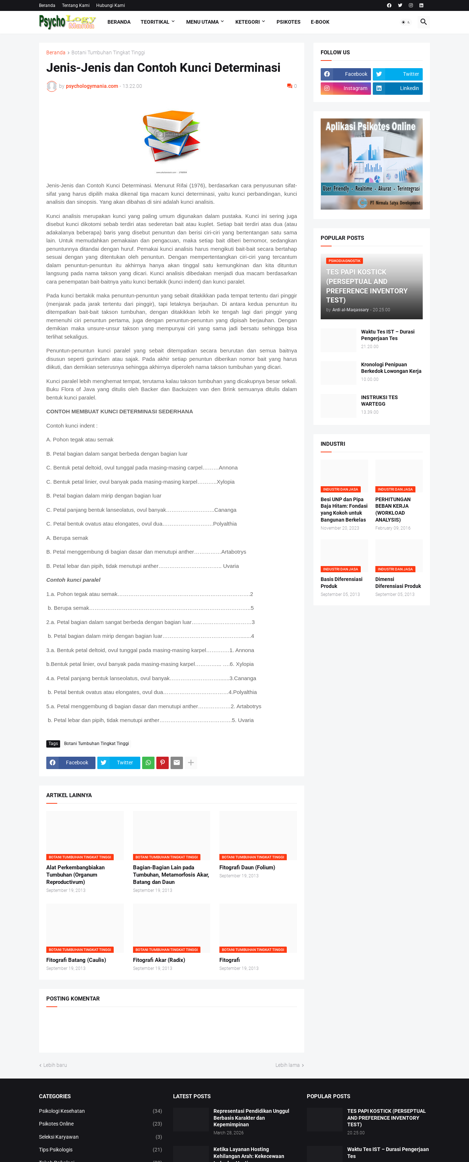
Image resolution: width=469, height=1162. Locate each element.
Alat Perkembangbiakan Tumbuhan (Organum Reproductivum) (75, 875)
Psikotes (289, 22)
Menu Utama (202, 22)
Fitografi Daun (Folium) (247, 867)
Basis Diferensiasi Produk (342, 582)
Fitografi (229, 960)
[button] (406, 22)
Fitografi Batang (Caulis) (76, 960)
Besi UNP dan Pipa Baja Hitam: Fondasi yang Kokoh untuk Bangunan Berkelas (344, 509)
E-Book (320, 22)
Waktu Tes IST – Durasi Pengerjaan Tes (388, 335)
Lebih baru (55, 1065)
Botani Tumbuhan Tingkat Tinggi (108, 52)
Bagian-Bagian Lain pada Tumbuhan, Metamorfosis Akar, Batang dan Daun (171, 875)
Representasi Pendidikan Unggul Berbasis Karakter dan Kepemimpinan (251, 1118)
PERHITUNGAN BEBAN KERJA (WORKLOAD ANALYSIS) (393, 509)
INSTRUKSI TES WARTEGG (379, 400)
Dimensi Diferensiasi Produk (398, 582)
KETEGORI (247, 22)
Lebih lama (287, 1065)
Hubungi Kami (110, 5)
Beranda (47, 5)
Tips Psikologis (100, 1150)
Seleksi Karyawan (100, 1137)
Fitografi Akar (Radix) (159, 960)
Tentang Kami (76, 5)
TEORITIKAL (155, 22)
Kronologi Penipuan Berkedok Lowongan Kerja (391, 368)
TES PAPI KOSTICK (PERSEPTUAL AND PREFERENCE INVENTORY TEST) (386, 1118)
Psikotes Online (100, 1124)
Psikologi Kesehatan (100, 1111)
